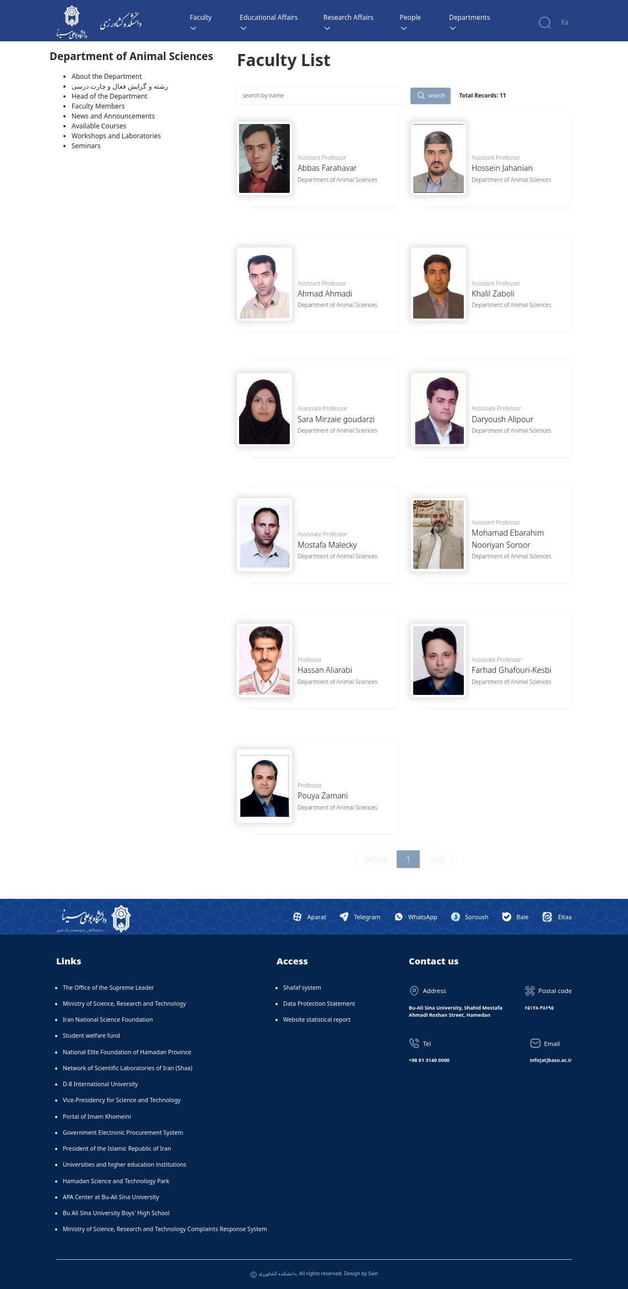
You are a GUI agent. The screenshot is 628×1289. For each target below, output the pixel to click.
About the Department (107, 76)
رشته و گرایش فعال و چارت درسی (120, 86)
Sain (373, 1273)
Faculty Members (98, 106)
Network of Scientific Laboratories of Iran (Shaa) (127, 1068)
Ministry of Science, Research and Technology (124, 1003)
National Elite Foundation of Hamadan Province (127, 1052)
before (375, 859)
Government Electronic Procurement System (123, 1132)
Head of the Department (110, 96)
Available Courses (99, 126)
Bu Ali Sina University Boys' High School (116, 1213)
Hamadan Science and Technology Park (116, 1181)
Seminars (86, 145)
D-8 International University (100, 1084)
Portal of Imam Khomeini (97, 1116)
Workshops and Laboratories (116, 136)
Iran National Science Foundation (108, 1019)
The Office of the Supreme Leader (108, 987)
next (437, 859)
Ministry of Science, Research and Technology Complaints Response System (165, 1229)
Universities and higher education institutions (124, 1164)
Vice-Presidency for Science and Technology (122, 1100)
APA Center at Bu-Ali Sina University (111, 1197)
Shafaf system (302, 987)
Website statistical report (316, 1019)
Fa (565, 22)
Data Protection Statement (319, 1003)
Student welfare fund (91, 1035)
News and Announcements (113, 116)
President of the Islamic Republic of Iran (117, 1148)
